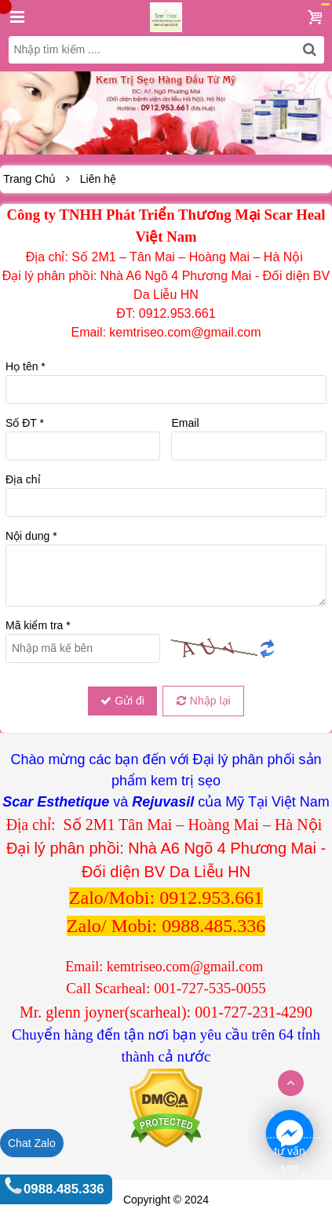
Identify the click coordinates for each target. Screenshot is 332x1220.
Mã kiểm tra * (38, 625)
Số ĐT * (24, 423)
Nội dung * (31, 536)
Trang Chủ (29, 179)
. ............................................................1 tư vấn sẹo (289, 1134)
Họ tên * (25, 366)
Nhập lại (203, 700)
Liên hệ (98, 179)
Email (185, 423)
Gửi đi (122, 700)
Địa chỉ (23, 479)
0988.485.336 (64, 1189)
